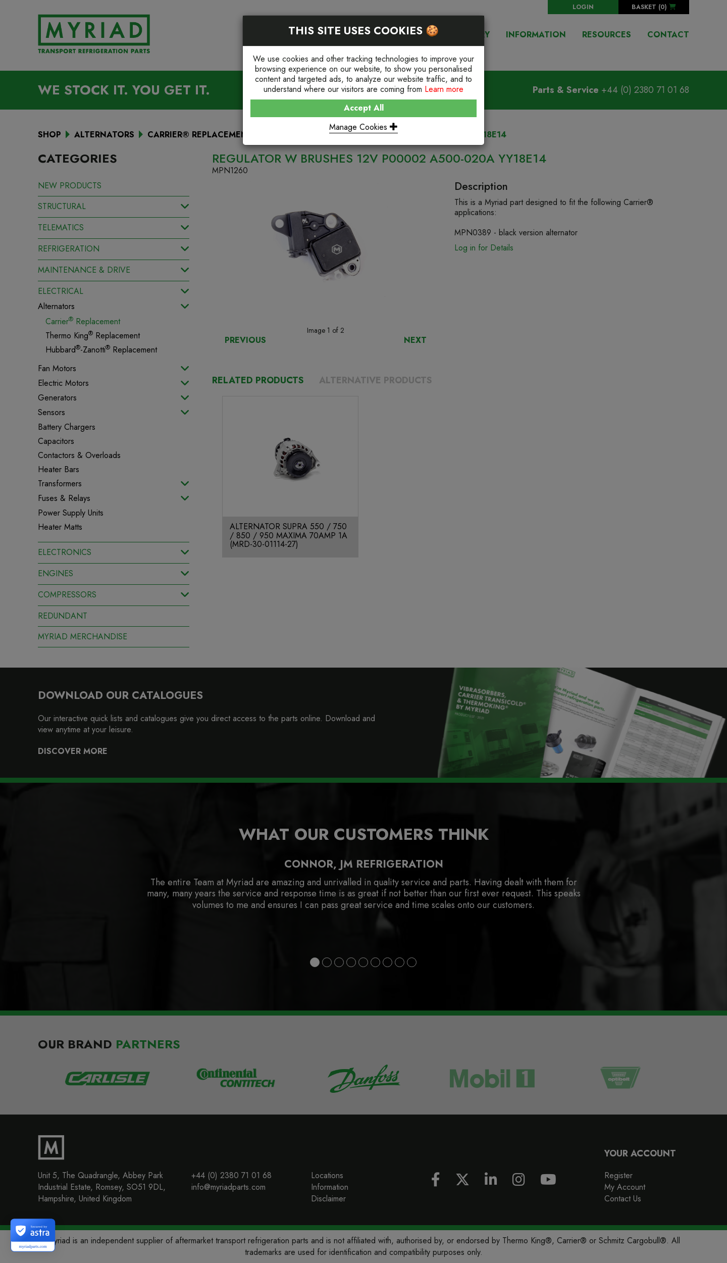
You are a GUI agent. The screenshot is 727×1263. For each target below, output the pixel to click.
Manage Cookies (363, 127)
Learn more (444, 89)
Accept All (364, 108)
